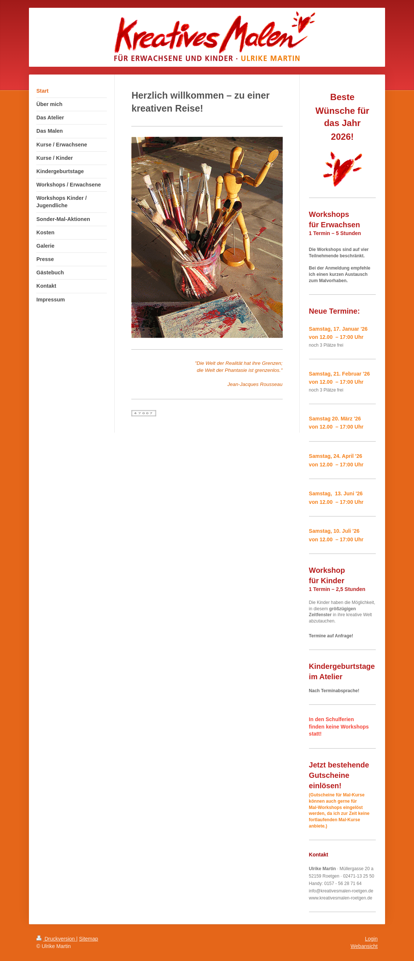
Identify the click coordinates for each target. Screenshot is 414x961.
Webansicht (364, 946)
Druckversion (56, 939)
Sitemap (88, 939)
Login (371, 939)
